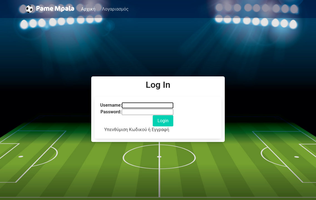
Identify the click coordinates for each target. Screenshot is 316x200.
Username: (111, 105)
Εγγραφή (160, 129)
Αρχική (88, 9)
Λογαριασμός (115, 9)
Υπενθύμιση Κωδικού (126, 129)
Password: (110, 111)
